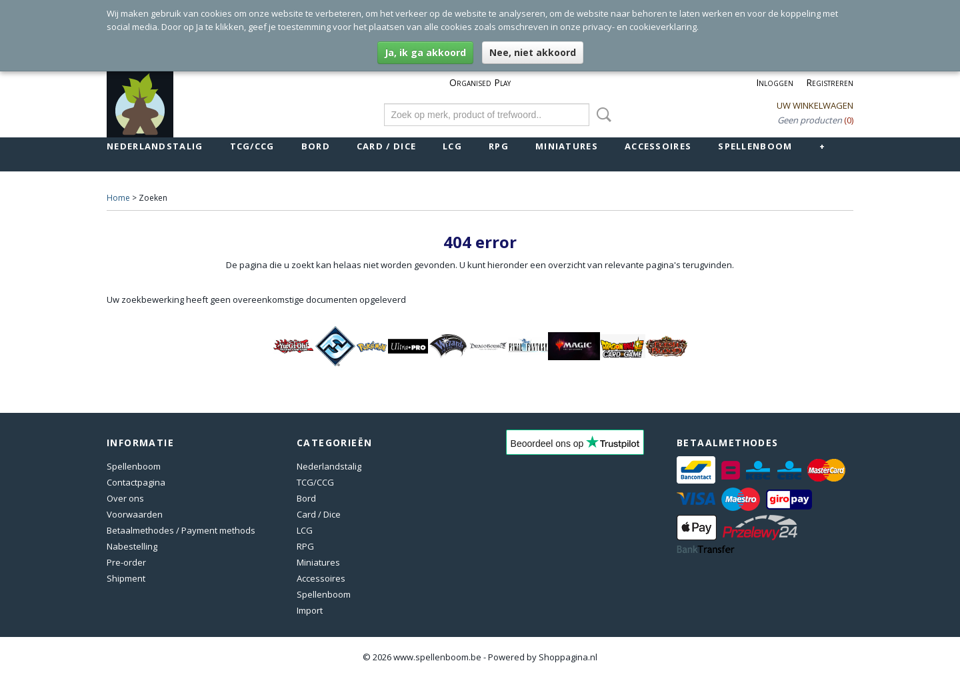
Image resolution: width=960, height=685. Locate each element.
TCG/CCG (252, 146)
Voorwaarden (135, 514)
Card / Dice (386, 146)
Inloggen (774, 82)
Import (310, 610)
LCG (452, 146)
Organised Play (480, 82)
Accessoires (658, 146)
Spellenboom (755, 146)
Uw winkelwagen (815, 105)
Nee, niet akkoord (532, 52)
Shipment (126, 578)
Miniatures (566, 146)
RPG (499, 146)
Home (118, 197)
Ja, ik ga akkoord (425, 52)
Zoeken (601, 115)
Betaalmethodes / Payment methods (181, 530)
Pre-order (126, 562)
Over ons (125, 498)
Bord (315, 146)
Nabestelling (132, 546)
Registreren (829, 82)
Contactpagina (136, 482)
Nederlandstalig (155, 146)
